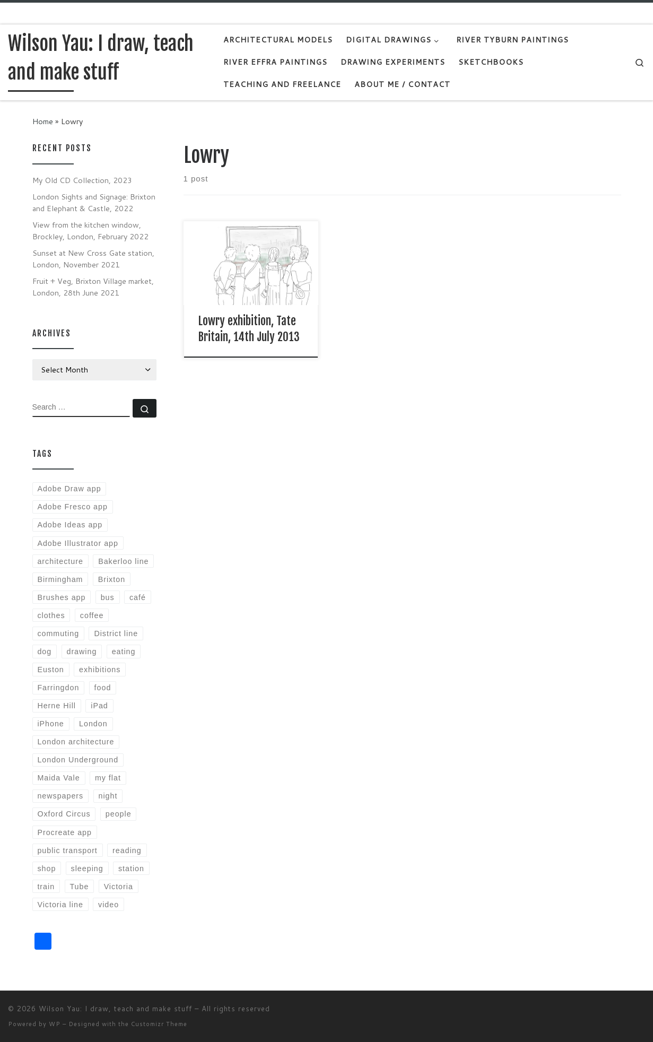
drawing (81, 651)
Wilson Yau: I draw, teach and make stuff (115, 1008)
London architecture (75, 741)
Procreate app (64, 832)
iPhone (50, 723)
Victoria (118, 886)
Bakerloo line (123, 561)
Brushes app (61, 597)
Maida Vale (58, 778)
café (137, 597)
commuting (58, 633)
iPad (99, 705)
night (108, 796)
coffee (92, 615)
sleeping (87, 868)
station (131, 868)
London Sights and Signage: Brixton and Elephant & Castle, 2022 (93, 202)
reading (127, 850)
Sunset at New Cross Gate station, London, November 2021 (93, 258)
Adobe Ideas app (69, 524)
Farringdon (58, 687)
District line (116, 633)
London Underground (77, 760)
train (46, 886)
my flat (108, 778)
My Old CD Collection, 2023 (82, 180)
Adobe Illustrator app (77, 543)
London (93, 723)
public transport (67, 850)
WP (54, 1024)
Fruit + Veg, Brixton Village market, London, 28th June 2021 (93, 286)
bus (108, 597)
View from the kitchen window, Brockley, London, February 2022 (90, 230)
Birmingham (60, 579)
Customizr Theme (159, 1024)
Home (42, 121)
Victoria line (60, 904)
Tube (79, 886)
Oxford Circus (63, 814)
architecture (60, 561)
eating (124, 651)
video (108, 904)
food (102, 687)
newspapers (60, 796)
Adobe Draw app (69, 488)
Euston (50, 669)
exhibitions (99, 669)
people (119, 814)
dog (44, 651)
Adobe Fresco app (72, 506)
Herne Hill (56, 705)
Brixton (111, 579)
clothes (51, 615)
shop (46, 868)
